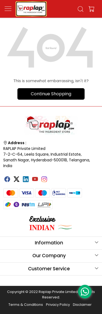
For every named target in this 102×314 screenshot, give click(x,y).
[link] (80, 9)
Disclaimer (82, 304)
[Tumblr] (54, 177)
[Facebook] (7, 180)
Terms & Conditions (25, 304)
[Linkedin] (26, 180)
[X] (17, 180)
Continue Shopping (51, 94)
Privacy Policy (58, 304)
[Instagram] (44, 180)
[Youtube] (35, 180)
